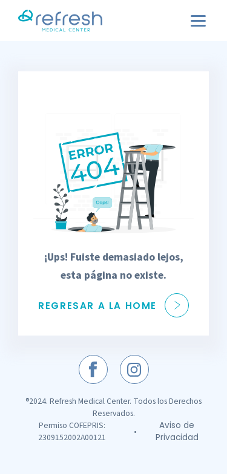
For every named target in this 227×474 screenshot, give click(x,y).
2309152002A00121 (72, 437)
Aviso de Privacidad (177, 431)
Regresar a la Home (113, 305)
